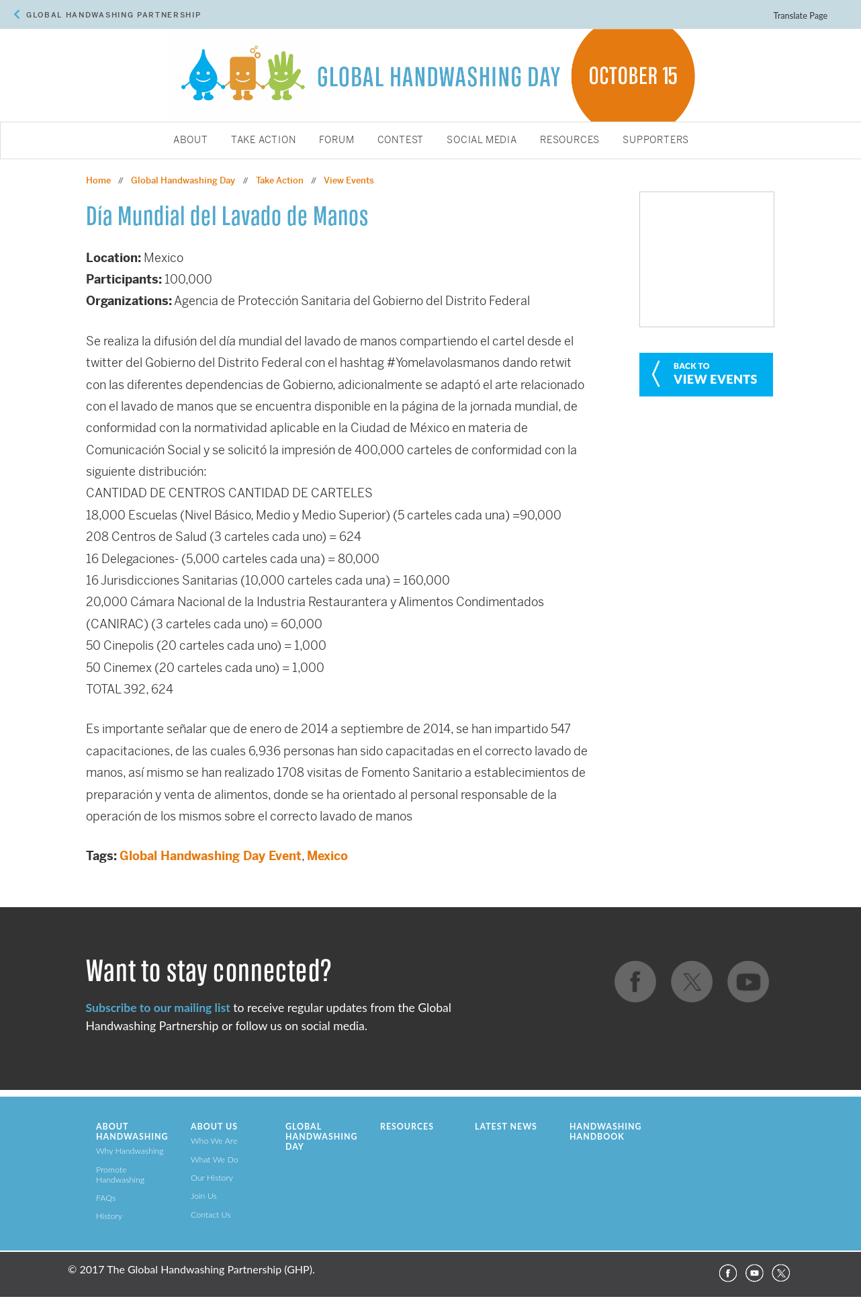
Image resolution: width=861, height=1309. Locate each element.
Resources (570, 140)
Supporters (656, 140)
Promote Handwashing (120, 1175)
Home (98, 180)
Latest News (506, 1127)
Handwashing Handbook (605, 1132)
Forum (337, 140)
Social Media (482, 140)
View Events (349, 180)
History (109, 1216)
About (190, 140)
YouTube (754, 1273)
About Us (214, 1127)
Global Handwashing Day (183, 180)
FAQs (106, 1198)
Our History (212, 1178)
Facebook (727, 1273)
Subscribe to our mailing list (158, 1008)
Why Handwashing (130, 1151)
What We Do (214, 1159)
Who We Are (214, 1141)
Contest (400, 140)
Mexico (327, 855)
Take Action (263, 140)
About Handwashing (132, 1132)
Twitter (781, 1273)
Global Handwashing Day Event (211, 855)
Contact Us (211, 1215)
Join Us (204, 1196)
